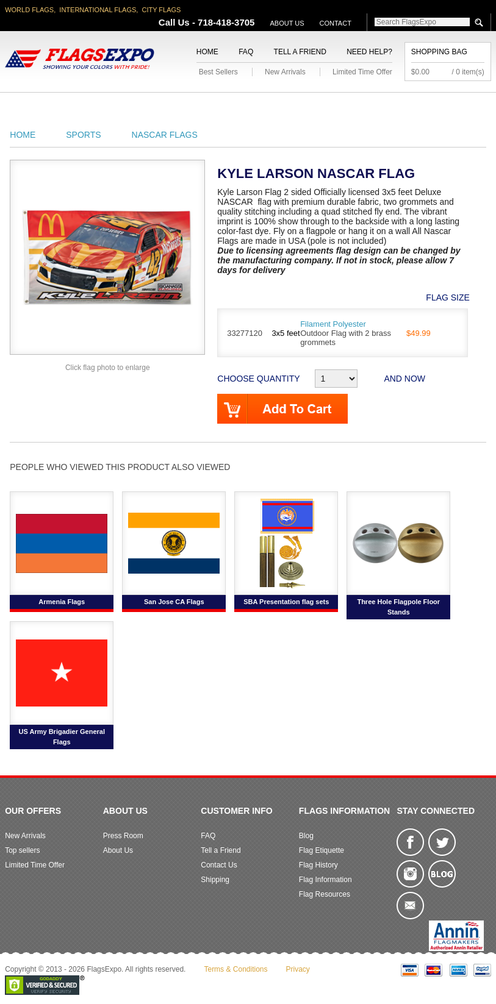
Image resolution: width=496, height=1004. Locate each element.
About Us (287, 23)
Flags (402, 107)
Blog (306, 835)
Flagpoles (303, 107)
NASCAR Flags (165, 135)
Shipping (215, 879)
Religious (242, 107)
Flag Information (325, 879)
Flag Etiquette (321, 850)
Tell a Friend (300, 52)
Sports (358, 107)
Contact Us (219, 865)
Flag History (318, 865)
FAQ (246, 52)
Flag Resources (324, 894)
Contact (335, 23)
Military (187, 107)
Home (207, 52)
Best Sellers (218, 72)
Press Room (123, 835)
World (139, 107)
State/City (87, 107)
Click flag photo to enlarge (107, 367)
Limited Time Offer (362, 72)
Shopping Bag (439, 52)
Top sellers (22, 850)
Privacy (298, 969)
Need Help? (369, 52)
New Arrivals (285, 72)
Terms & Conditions (235, 969)
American (28, 107)
